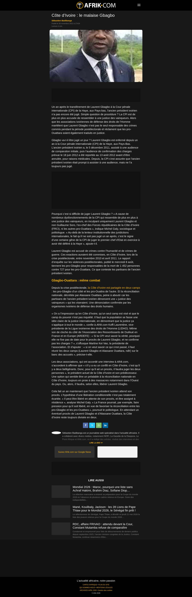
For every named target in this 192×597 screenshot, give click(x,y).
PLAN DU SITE (103, 585)
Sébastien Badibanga (62, 20)
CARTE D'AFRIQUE (90, 585)
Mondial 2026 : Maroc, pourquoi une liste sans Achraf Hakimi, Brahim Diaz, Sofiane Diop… (103, 488)
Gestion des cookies (105, 590)
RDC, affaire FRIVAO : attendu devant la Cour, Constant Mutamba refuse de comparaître (103, 525)
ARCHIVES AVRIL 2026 (88, 590)
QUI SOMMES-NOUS (87, 587)
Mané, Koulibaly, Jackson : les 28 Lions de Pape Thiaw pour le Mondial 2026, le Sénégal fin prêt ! (104, 508)
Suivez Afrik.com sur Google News (74, 452)
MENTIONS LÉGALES (104, 587)
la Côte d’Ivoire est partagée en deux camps (114, 287)
